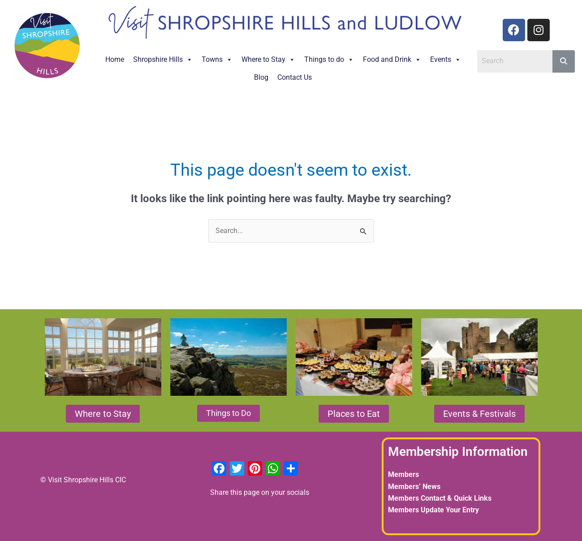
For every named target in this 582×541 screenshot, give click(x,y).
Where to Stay (268, 59)
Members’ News (414, 486)
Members (403, 474)
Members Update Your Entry (433, 510)
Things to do (329, 59)
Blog (261, 77)
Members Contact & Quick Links (439, 498)
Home (114, 59)
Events (445, 59)
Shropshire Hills (163, 59)
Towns (217, 59)
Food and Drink (392, 59)
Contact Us (294, 77)
